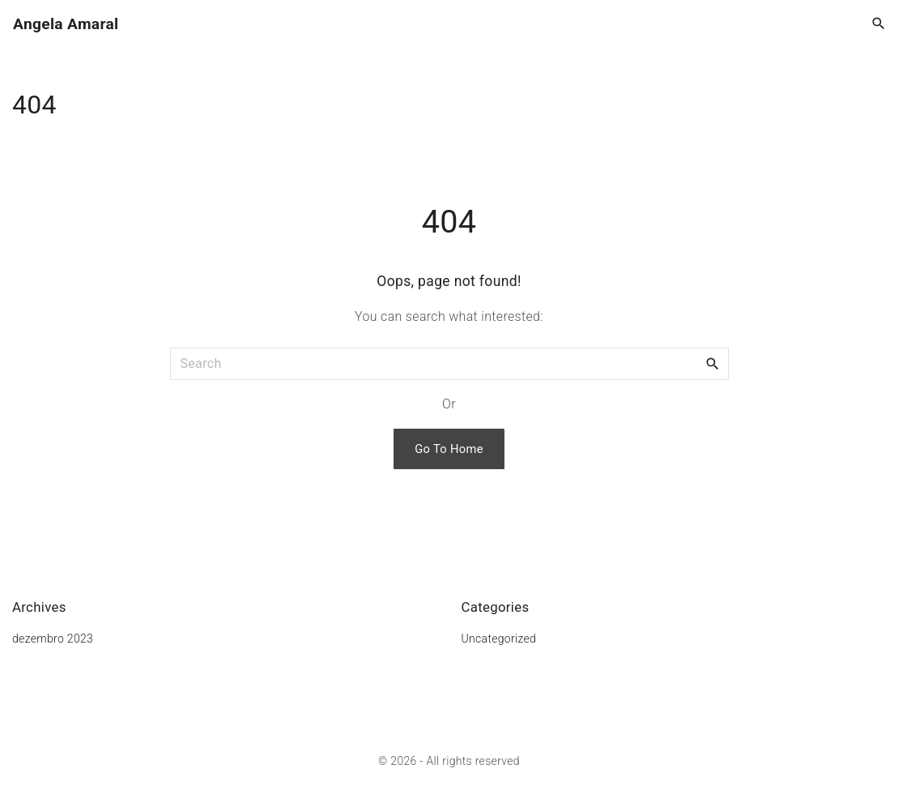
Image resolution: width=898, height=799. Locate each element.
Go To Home (449, 449)
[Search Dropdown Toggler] (879, 24)
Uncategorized (499, 638)
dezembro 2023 (52, 638)
